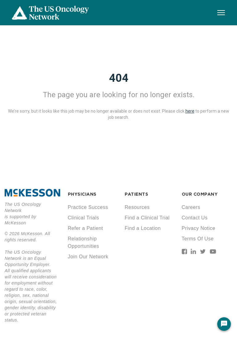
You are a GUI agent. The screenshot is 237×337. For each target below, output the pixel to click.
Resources (137, 207)
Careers (191, 207)
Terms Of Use (198, 238)
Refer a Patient (85, 228)
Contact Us (195, 217)
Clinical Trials (83, 217)
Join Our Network (88, 256)
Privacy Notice (198, 228)
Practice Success (88, 207)
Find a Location (143, 228)
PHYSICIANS (82, 194)
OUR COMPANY (200, 194)
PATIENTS (136, 194)
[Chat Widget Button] (224, 324)
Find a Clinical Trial (147, 217)
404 (118, 78)
